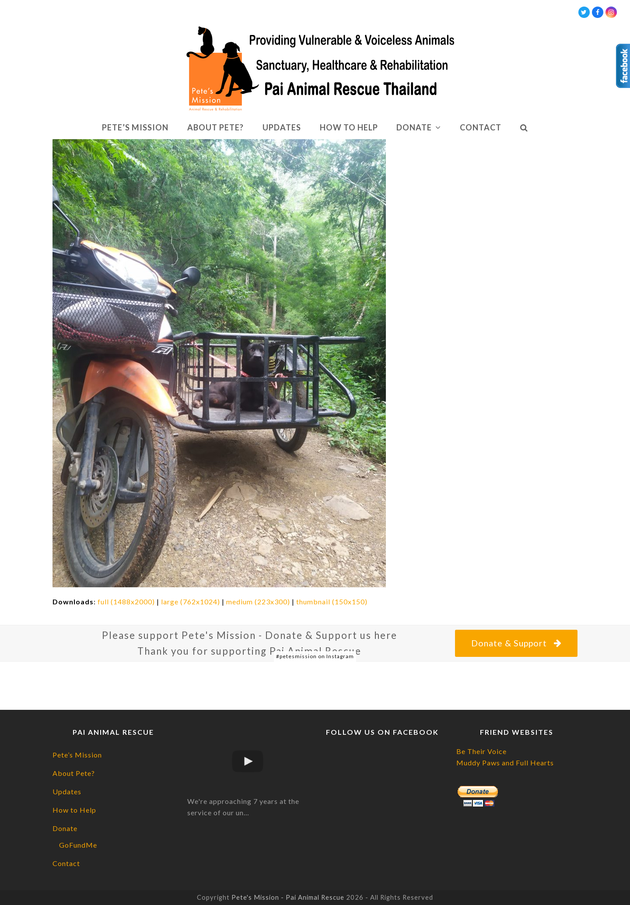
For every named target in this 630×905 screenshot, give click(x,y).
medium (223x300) (258, 601)
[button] (523, 128)
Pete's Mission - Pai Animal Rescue (287, 897)
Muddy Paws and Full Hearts (505, 762)
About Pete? (73, 773)
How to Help (74, 810)
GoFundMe (78, 845)
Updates (66, 791)
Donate (64, 828)
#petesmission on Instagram (315, 656)
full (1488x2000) (126, 601)
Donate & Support (516, 643)
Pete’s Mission (77, 755)
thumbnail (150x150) (332, 601)
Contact (66, 863)
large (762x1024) (190, 601)
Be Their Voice (481, 751)
